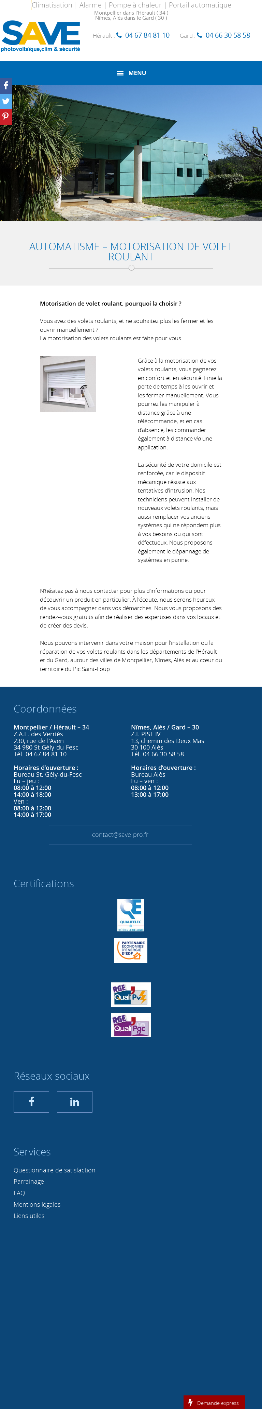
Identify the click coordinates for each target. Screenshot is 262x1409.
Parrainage (29, 1181)
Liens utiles (29, 1216)
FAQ (19, 1193)
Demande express (218, 1402)
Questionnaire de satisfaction (55, 1170)
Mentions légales (37, 1204)
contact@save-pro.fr (120, 834)
